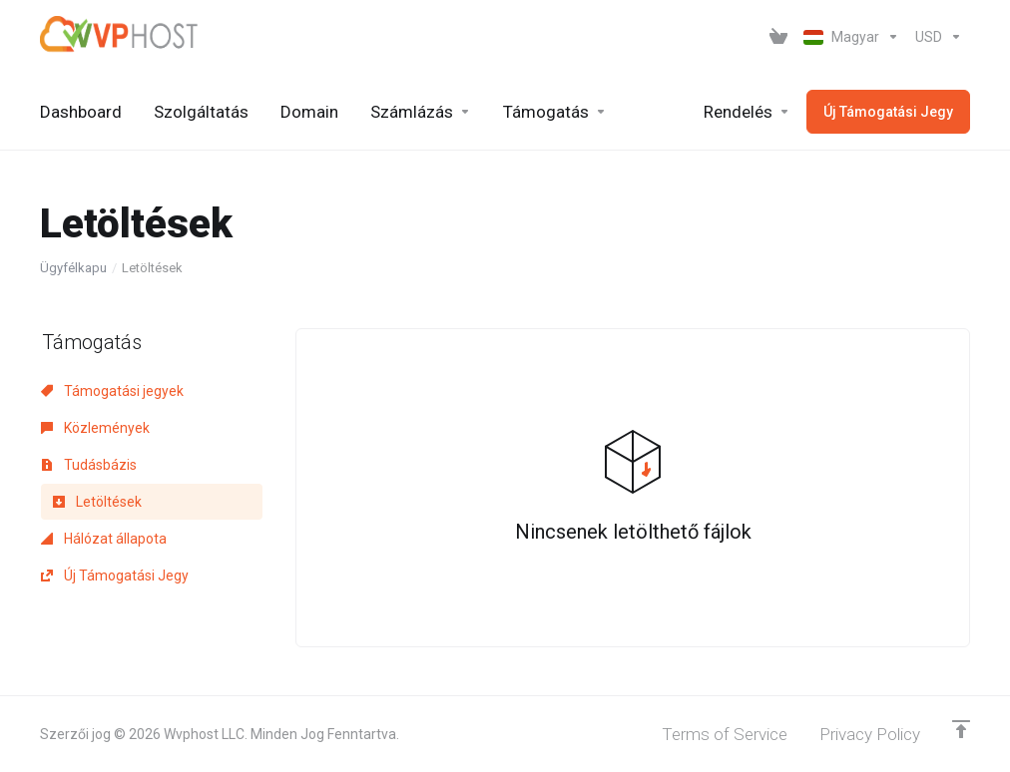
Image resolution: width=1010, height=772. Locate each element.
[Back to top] (961, 729)
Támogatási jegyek (112, 391)
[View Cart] (778, 37)
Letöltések (97, 502)
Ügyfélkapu (73, 267)
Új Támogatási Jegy (115, 575)
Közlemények (95, 428)
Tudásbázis (89, 465)
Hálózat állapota (104, 539)
